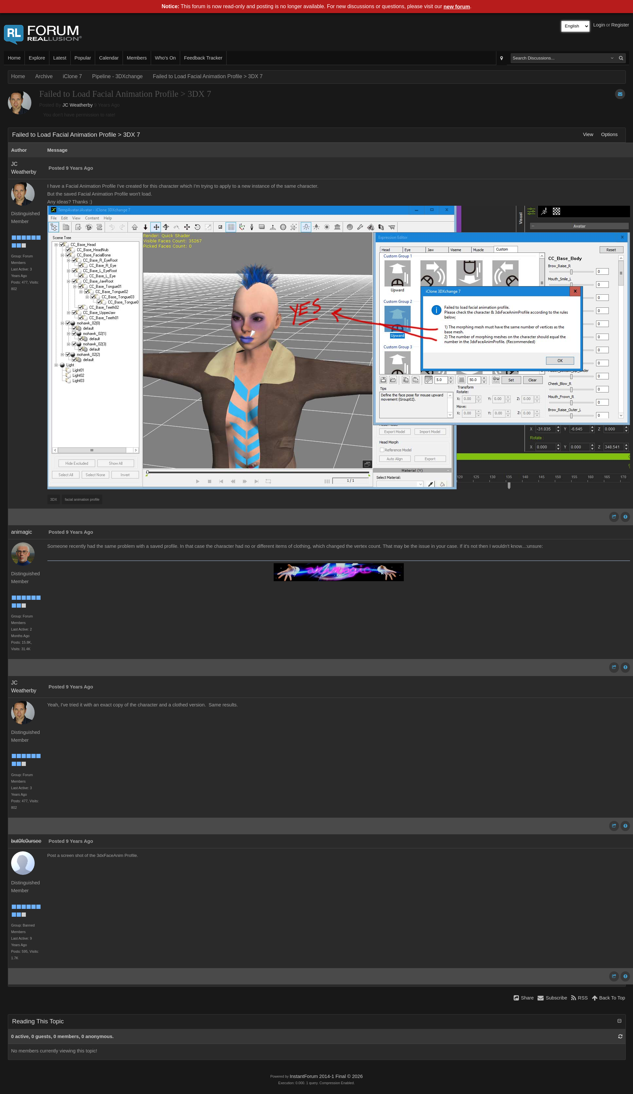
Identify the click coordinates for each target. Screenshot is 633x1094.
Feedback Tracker (203, 58)
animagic (21, 532)
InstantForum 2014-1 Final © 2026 (326, 1076)
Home (14, 58)
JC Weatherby (77, 105)
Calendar (108, 58)
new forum (457, 6)
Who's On (165, 58)
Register (620, 24)
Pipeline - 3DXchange (117, 76)
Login (599, 24)
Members (137, 58)
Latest (59, 58)
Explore (37, 58)
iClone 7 (72, 76)
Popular (83, 58)
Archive (44, 76)
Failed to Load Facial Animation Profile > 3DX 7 (208, 76)
